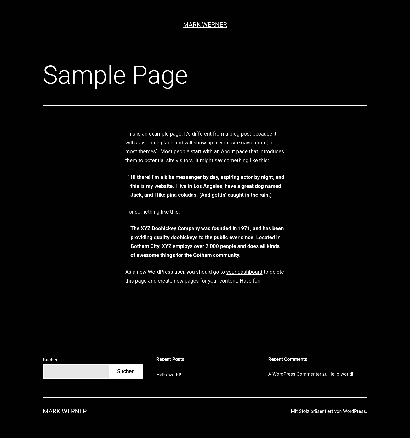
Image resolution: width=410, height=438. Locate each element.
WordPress (354, 411)
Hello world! (168, 374)
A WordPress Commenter (294, 374)
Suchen (51, 359)
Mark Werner (205, 24)
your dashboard (244, 272)
